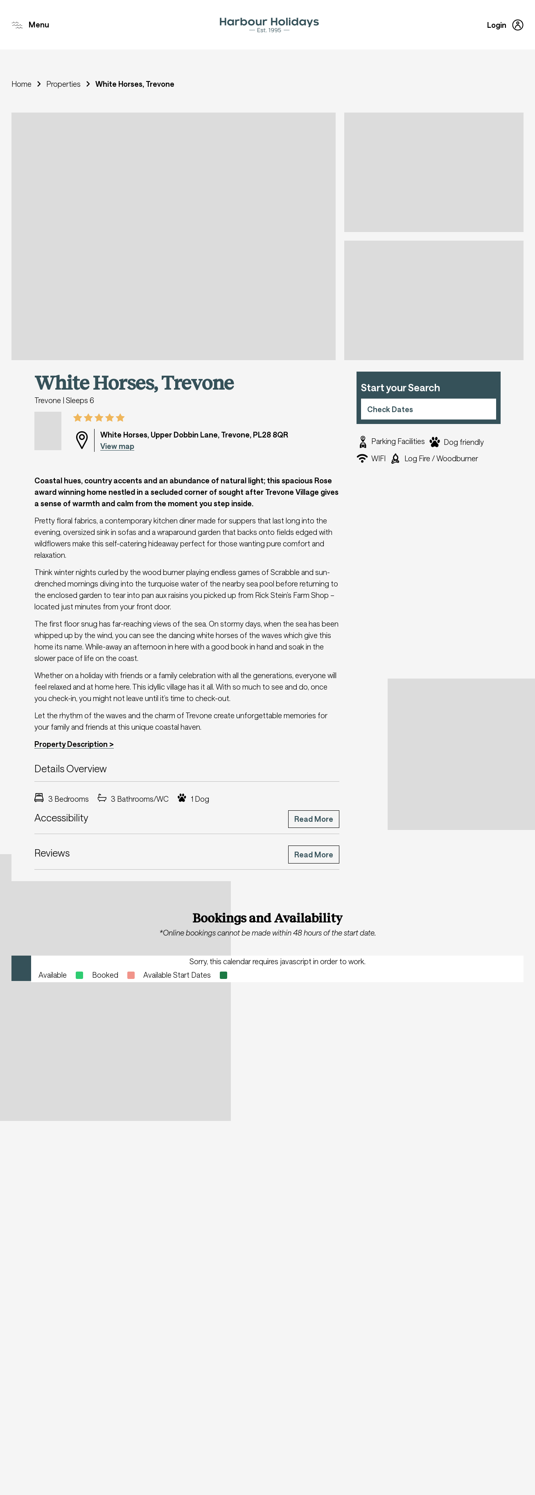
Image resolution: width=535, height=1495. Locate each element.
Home (21, 83)
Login (505, 25)
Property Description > (74, 744)
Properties (63, 83)
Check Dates (390, 409)
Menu (30, 25)
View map (117, 446)
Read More (313, 818)
